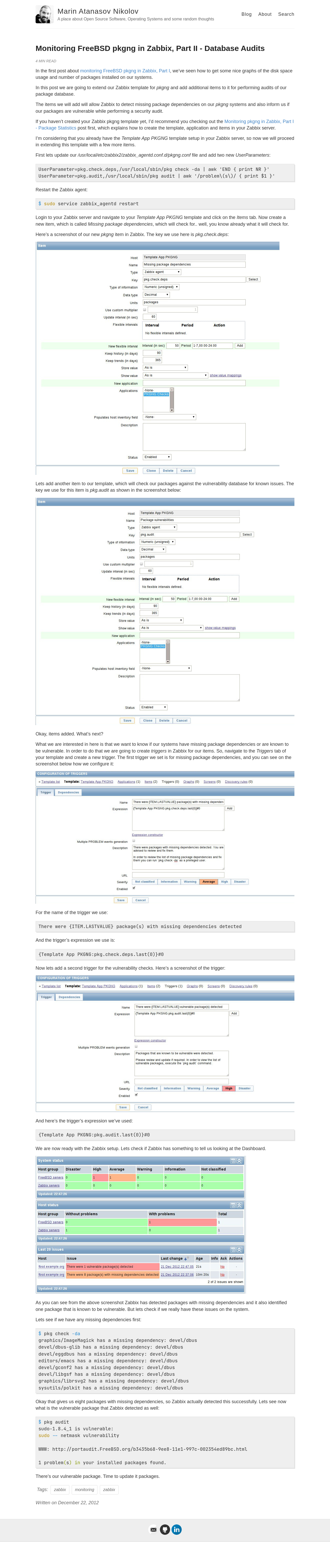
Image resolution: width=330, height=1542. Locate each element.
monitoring (84, 1489)
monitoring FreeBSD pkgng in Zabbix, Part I (125, 70)
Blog (247, 14)
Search (286, 14)
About (265, 14)
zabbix (60, 1489)
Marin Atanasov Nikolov (98, 11)
